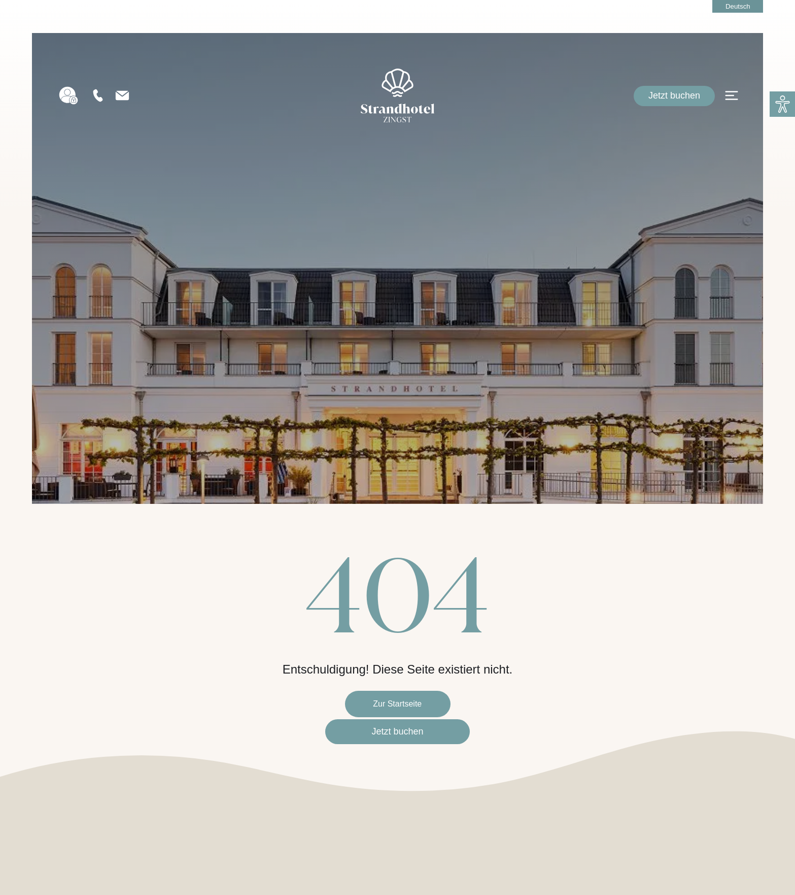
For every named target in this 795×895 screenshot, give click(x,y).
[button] (782, 104)
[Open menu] (731, 104)
